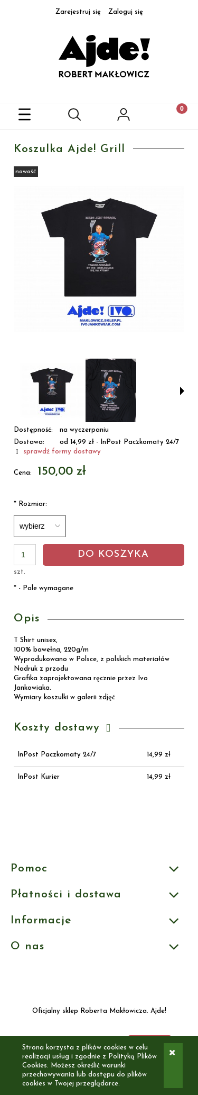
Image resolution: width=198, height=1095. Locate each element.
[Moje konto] (124, 118)
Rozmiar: (30, 504)
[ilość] (25, 554)
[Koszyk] (173, 116)
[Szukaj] (74, 116)
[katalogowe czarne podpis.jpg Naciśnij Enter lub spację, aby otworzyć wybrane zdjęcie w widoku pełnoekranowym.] (99, 259)
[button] (25, 116)
